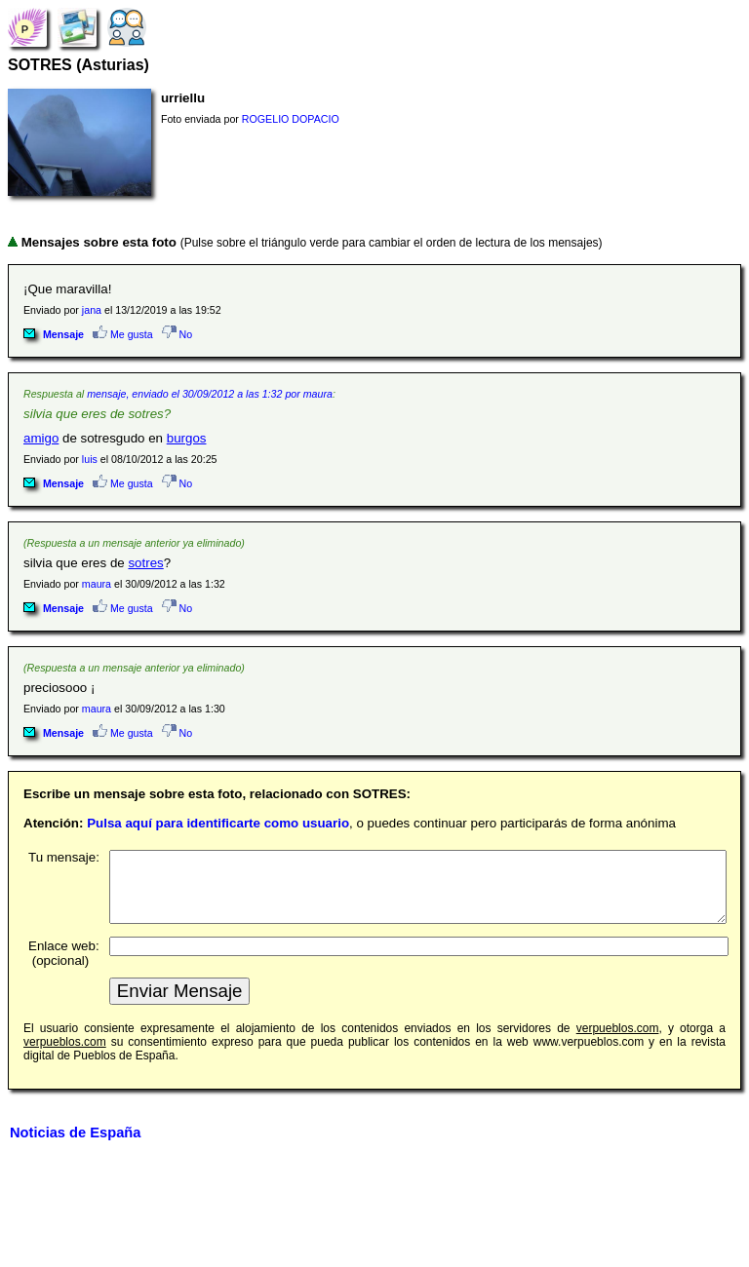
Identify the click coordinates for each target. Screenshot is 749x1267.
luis (90, 459)
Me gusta (123, 334)
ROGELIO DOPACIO (290, 119)
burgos (187, 438)
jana (91, 310)
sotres (145, 563)
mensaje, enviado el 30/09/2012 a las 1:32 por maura (210, 394)
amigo (41, 438)
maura (96, 584)
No (177, 334)
